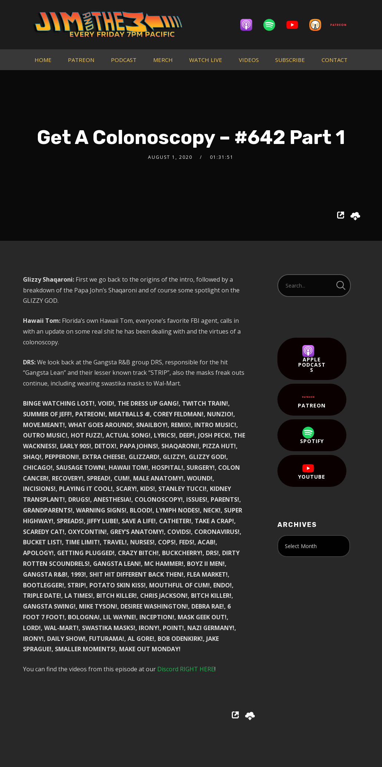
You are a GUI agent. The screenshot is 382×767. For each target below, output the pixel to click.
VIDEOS (249, 59)
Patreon (312, 400)
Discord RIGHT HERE (185, 669)
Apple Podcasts (312, 359)
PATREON (81, 59)
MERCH (163, 59)
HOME (43, 59)
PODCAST (123, 59)
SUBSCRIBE (290, 59)
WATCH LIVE (205, 59)
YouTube (311, 471)
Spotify (312, 436)
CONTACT (335, 59)
